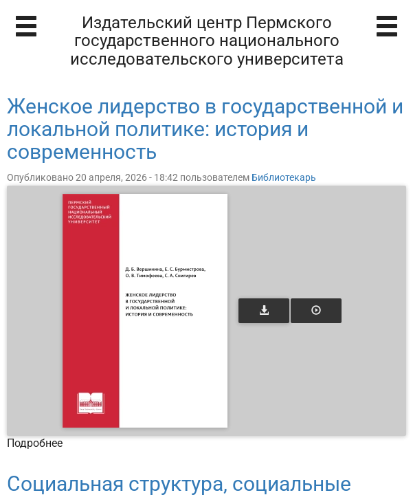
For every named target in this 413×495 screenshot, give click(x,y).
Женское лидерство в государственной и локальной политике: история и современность (205, 129)
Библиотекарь (284, 177)
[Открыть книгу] (145, 311)
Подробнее (35, 443)
